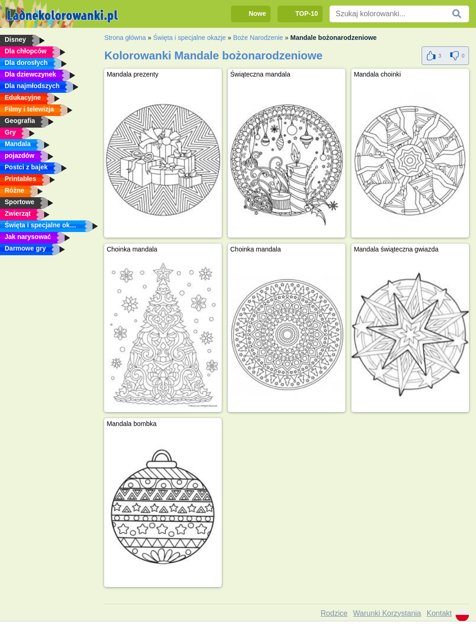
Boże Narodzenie (258, 37)
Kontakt (439, 613)
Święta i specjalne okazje (189, 37)
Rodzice (334, 613)
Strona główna (125, 37)
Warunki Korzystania (387, 613)
